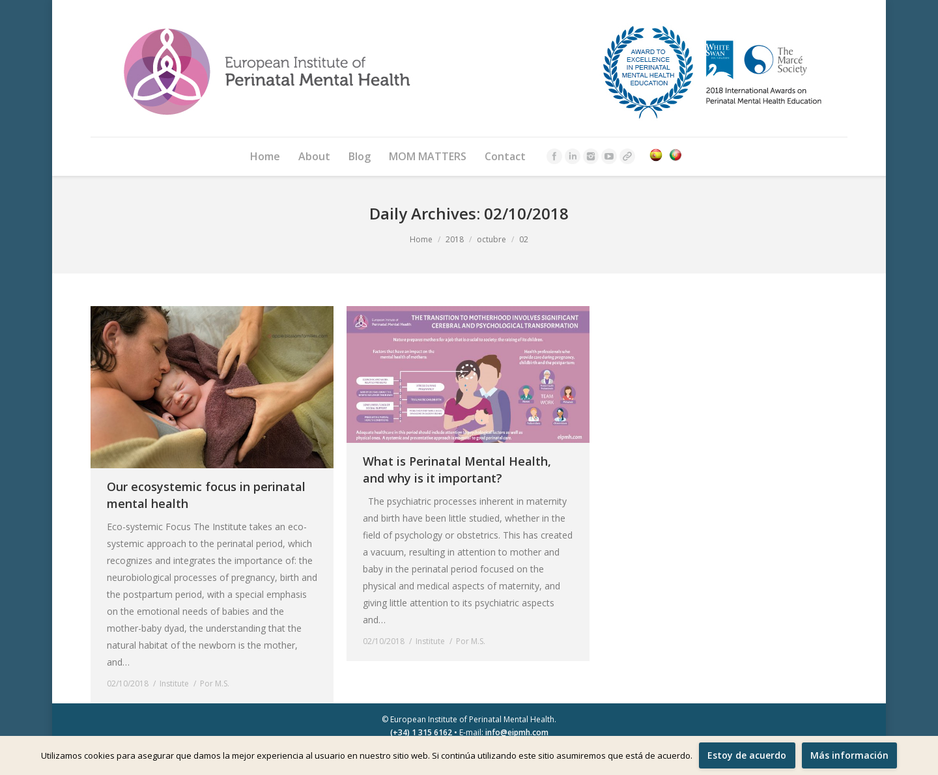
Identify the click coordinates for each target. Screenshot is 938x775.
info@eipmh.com (516, 732)
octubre (491, 239)
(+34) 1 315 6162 (421, 732)
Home (421, 239)
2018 (455, 239)
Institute (174, 683)
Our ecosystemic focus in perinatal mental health (206, 495)
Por (214, 683)
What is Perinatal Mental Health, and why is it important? (457, 469)
